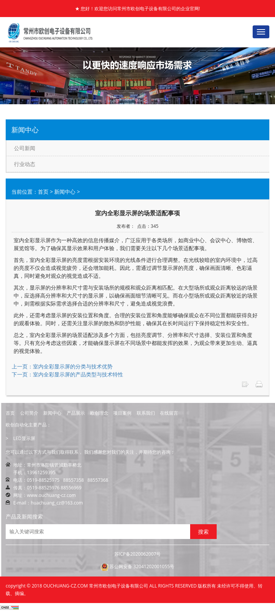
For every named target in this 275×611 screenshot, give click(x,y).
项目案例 (122, 413)
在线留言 (169, 413)
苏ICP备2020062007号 (137, 554)
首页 (43, 191)
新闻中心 (64, 191)
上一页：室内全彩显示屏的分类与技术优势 (62, 366)
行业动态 (24, 164)
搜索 (203, 531)
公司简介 (29, 413)
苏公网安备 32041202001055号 (137, 567)
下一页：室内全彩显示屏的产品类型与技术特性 (67, 374)
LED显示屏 (24, 438)
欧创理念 (99, 413)
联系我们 (146, 413)
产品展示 (76, 413)
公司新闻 (24, 148)
